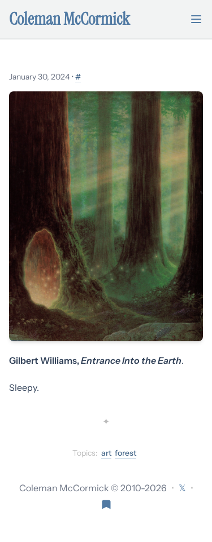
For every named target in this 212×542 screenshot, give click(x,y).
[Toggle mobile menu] (196, 19)
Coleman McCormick (69, 19)
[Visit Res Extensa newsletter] (106, 503)
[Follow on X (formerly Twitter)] (182, 488)
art (106, 453)
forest (125, 453)
